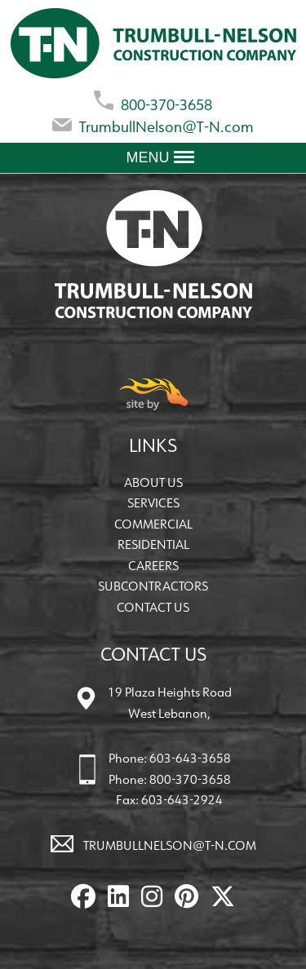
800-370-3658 (153, 102)
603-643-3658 (190, 758)
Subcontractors (153, 586)
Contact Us (153, 607)
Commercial (153, 524)
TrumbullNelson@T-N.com (153, 124)
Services (153, 503)
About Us (153, 482)
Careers (153, 565)
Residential (153, 544)
